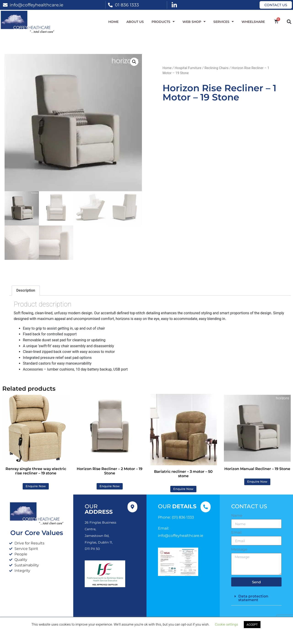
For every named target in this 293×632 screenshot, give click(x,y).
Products (163, 22)
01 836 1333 (127, 5)
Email (236, 532)
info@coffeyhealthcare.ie (36, 5)
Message (239, 549)
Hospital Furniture (188, 68)
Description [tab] (25, 290)
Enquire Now (36, 486)
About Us (135, 22)
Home (113, 22)
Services (223, 22)
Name (236, 515)
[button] (289, 22)
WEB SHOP (194, 22)
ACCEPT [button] (252, 624)
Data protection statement (253, 598)
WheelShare (253, 22)
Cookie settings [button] (226, 624)
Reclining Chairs (216, 68)
